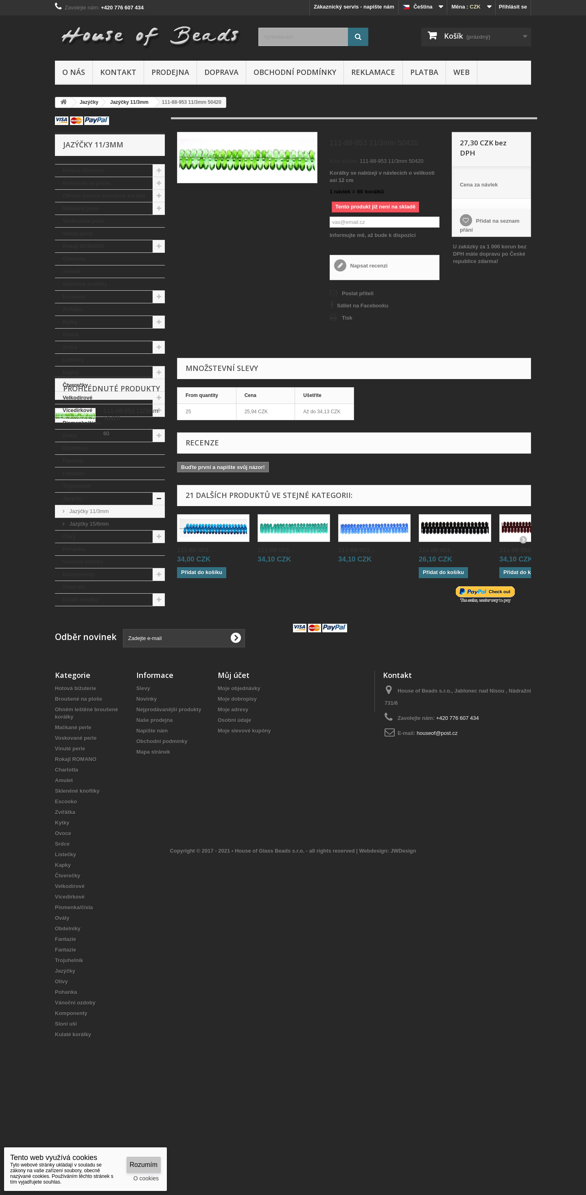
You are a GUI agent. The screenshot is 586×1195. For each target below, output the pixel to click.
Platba (424, 72)
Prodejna (170, 72)
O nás (73, 72)
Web (461, 72)
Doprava (221, 72)
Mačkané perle (81, 208)
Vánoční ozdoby (83, 562)
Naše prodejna (154, 814)
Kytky (70, 322)
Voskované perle (83, 221)
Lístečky (73, 360)
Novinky (146, 793)
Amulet (72, 271)
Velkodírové (77, 398)
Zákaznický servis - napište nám (354, 7)
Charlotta (74, 259)
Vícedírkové (77, 410)
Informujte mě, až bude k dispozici (373, 235)
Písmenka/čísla (82, 423)
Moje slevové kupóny (244, 825)
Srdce (70, 347)
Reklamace (373, 72)
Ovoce (71, 334)
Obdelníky (75, 448)
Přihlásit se (513, 7)
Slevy (143, 782)
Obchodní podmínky (295, 72)
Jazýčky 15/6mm (88, 524)
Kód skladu (344, 161)
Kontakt (118, 72)
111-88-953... (195, 549)
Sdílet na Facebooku (362, 306)
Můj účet (233, 769)
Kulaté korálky (81, 599)
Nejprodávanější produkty (168, 803)
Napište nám (152, 825)
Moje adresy (233, 803)
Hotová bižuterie (83, 170)
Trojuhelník (77, 486)
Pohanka (74, 549)
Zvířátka (73, 309)
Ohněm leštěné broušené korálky (104, 196)
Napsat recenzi (368, 266)
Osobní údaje (234, 814)
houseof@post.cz (437, 827)
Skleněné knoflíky (85, 284)
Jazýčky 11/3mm (88, 511)
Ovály (70, 435)
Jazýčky (73, 499)
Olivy (69, 536)
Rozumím (143, 1164)
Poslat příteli (358, 293)
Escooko (74, 297)
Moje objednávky (239, 782)
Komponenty (79, 574)
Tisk (347, 318)
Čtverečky (75, 385)
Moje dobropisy (237, 793)
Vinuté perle (78, 233)
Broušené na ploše (86, 183)
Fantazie (73, 461)
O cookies (146, 1178)
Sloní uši (74, 587)
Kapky (71, 372)
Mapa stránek (153, 846)
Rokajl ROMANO (83, 246)
